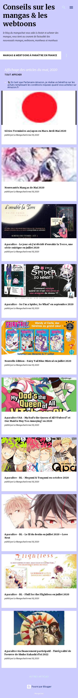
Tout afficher (13, 74)
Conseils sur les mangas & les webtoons (29, 15)
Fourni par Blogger (39, 686)
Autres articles (39, 676)
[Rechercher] (64, 7)
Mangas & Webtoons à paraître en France (30, 55)
